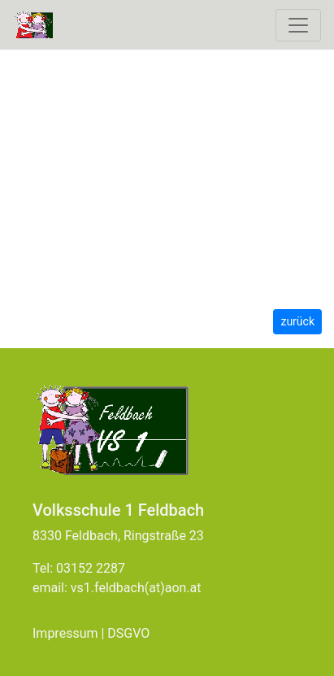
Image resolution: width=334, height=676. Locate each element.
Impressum (65, 633)
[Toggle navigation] (298, 25)
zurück (297, 321)
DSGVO (128, 633)
